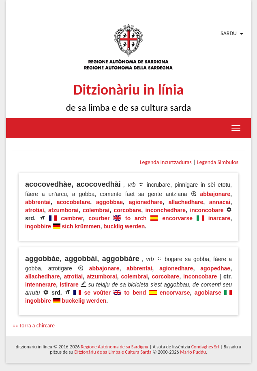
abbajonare (215, 194)
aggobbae (109, 202)
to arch (136, 218)
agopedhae (215, 268)
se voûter (97, 292)
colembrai (96, 210)
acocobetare (73, 202)
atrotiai (34, 210)
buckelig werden (84, 300)
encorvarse (177, 218)
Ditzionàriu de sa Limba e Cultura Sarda (112, 352)
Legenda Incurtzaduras (166, 162)
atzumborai (63, 210)
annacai (219, 202)
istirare (69, 284)
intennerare (40, 284)
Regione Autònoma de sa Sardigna (114, 347)
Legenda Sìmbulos (217, 162)
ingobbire (38, 226)
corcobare (127, 210)
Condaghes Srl (205, 347)
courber (98, 218)
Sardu (229, 33)
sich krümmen (81, 226)
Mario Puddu (193, 352)
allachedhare (186, 202)
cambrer (72, 218)
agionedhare (146, 202)
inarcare (219, 218)
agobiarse (208, 292)
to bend (135, 292)
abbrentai (38, 202)
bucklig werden (124, 226)
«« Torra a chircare (33, 325)
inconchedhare (165, 210)
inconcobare (206, 210)
